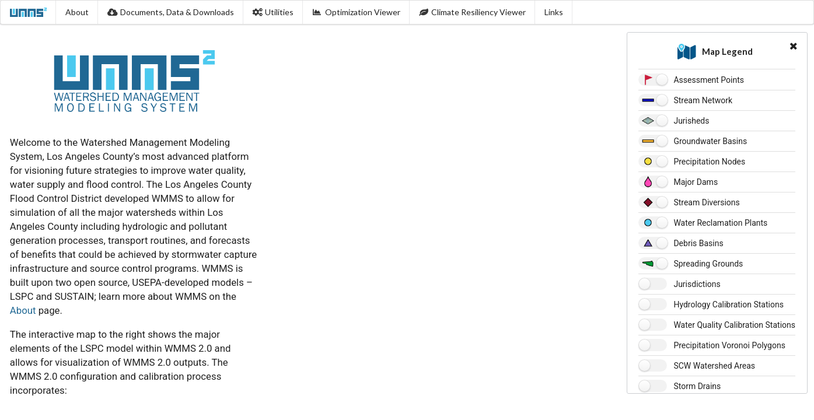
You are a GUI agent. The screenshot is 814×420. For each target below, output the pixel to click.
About (77, 12)
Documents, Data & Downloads (170, 12)
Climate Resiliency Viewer (472, 12)
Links (553, 12)
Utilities (273, 12)
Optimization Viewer (356, 12)
